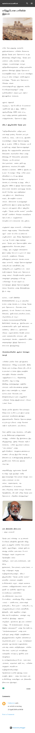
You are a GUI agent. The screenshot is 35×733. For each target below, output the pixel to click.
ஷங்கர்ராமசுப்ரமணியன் (10, 3)
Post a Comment (8, 714)
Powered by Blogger (17, 728)
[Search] (27, 3)
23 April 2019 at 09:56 (15, 709)
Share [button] (28, 689)
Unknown (11, 703)
